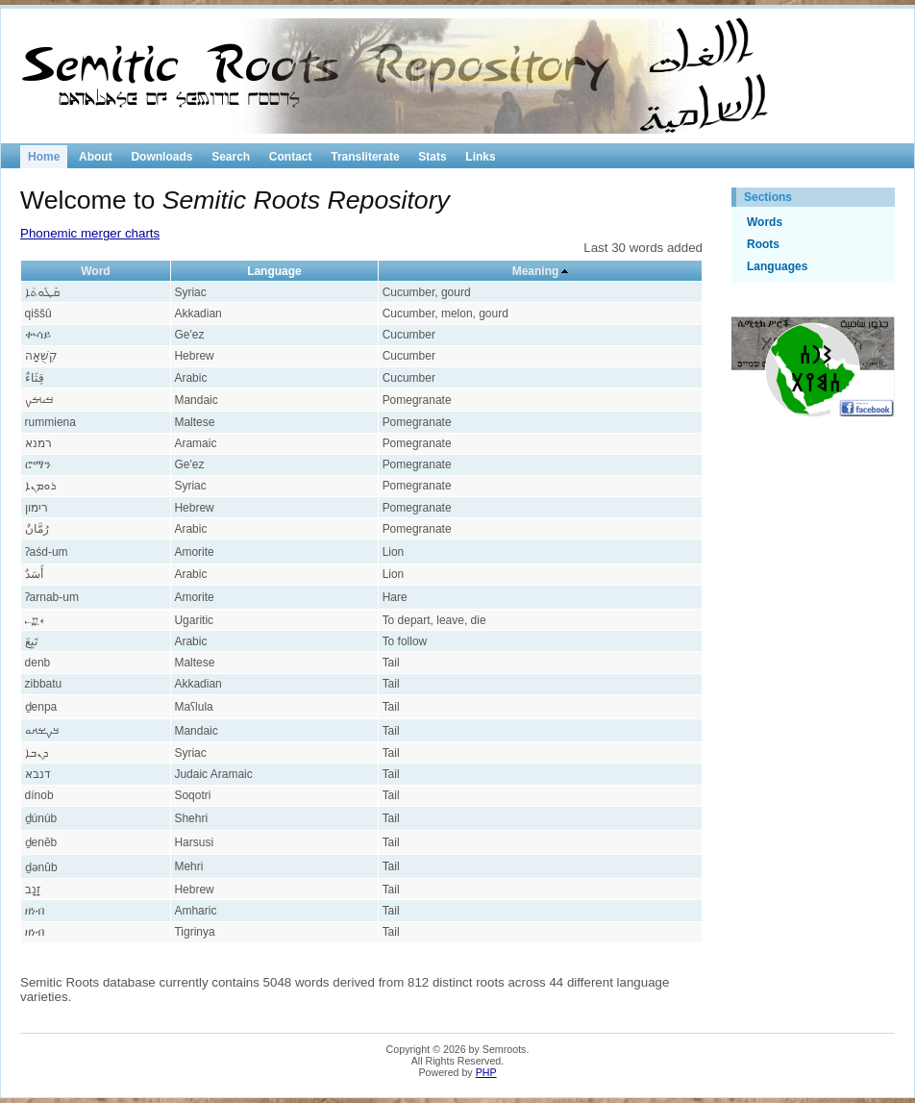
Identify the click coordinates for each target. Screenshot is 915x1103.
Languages (777, 266)
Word (95, 271)
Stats (432, 156)
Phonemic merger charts (90, 233)
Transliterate (365, 156)
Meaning (535, 271)
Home (44, 156)
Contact (290, 156)
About (95, 156)
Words (764, 222)
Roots (763, 244)
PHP (486, 1072)
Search (230, 156)
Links (480, 156)
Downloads (161, 156)
